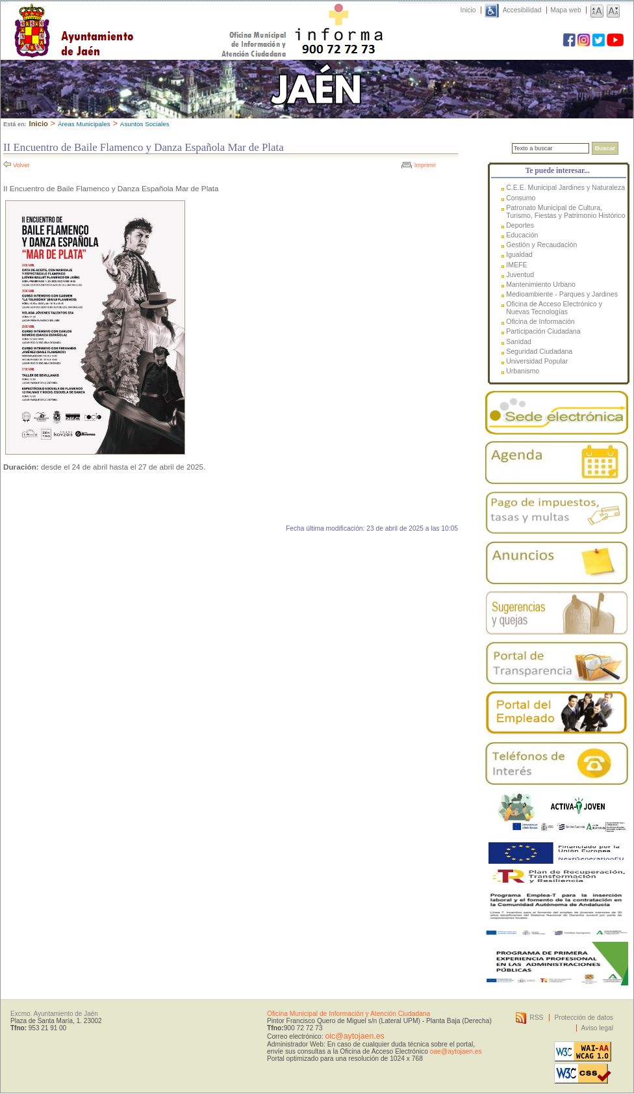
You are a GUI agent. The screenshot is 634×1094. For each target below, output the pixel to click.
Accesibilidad (522, 10)
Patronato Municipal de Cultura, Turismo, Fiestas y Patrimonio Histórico (565, 211)
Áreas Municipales (84, 123)
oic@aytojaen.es (354, 1036)
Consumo (520, 198)
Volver (21, 165)
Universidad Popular (537, 361)
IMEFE (516, 265)
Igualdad (519, 254)
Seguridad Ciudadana (539, 351)
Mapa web (565, 10)
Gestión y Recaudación (541, 244)
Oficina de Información (540, 321)
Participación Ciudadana (543, 331)
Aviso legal (597, 1028)
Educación (522, 235)
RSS (536, 1017)
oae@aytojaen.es (456, 1051)
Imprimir (425, 165)
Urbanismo (522, 371)
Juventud (520, 274)
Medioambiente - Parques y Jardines (562, 294)
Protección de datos (583, 1017)
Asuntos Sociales (145, 123)
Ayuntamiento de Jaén (130, 17)
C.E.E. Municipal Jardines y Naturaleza (565, 187)
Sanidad (518, 341)
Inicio (468, 10)
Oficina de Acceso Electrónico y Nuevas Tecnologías (554, 307)
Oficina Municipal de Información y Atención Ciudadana (348, 1013)
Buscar (605, 148)
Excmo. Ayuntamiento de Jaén (54, 1013)
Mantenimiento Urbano (541, 284)
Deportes (520, 225)
